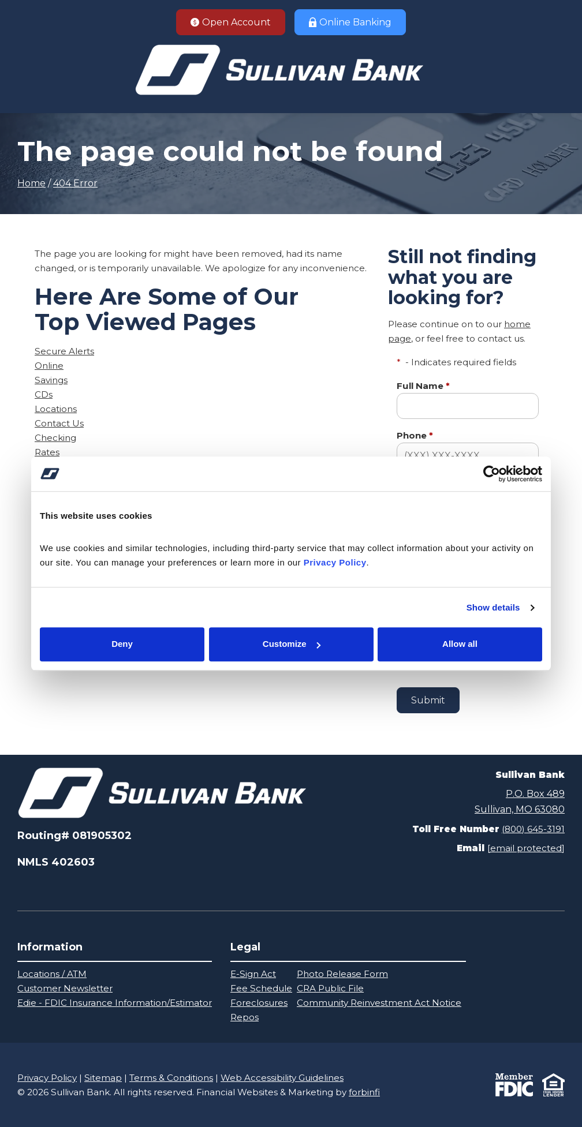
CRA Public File (330, 988)
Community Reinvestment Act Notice (379, 1002)
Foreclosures (259, 1002)
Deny (122, 644)
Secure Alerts (64, 351)
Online (49, 365)
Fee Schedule (261, 988)
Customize (291, 644)
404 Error (75, 183)
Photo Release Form (342, 973)
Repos (244, 1017)
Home (31, 183)
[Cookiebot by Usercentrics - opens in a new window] (491, 473)
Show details (493, 607)
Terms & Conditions (171, 1077)
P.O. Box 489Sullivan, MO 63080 (520, 801)
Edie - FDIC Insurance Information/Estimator (114, 1002)
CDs (44, 394)
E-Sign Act (253, 973)
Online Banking (350, 22)
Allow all (459, 644)
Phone (415, 435)
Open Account (231, 22)
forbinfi (364, 1092)
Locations (56, 408)
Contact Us (59, 423)
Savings (51, 380)
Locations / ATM (52, 973)
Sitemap (103, 1077)
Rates (47, 452)
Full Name (423, 385)
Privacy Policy (47, 1077)
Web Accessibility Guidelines (282, 1077)
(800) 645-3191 (533, 828)
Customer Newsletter (65, 988)
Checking (55, 437)
